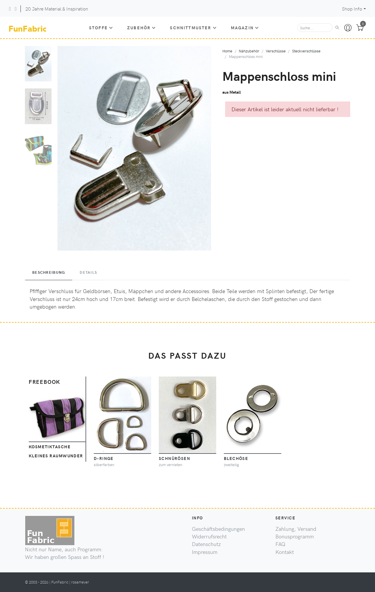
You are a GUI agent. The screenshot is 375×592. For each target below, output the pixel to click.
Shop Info (352, 9)
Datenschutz (206, 543)
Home (227, 50)
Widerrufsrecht (209, 536)
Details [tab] (88, 272)
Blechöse (236, 458)
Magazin (245, 27)
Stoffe (101, 27)
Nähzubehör (249, 50)
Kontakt (284, 551)
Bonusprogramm (294, 536)
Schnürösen (174, 458)
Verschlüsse (276, 50)
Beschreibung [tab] (48, 272)
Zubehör (141, 27)
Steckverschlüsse (306, 50)
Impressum (204, 551)
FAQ (280, 543)
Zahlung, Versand (295, 528)
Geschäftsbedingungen (218, 528)
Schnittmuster (193, 27)
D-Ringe (104, 458)
